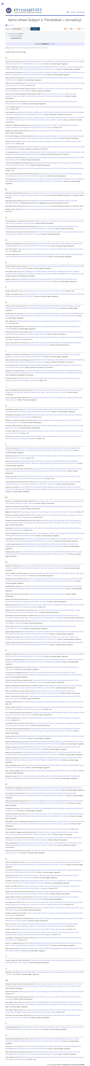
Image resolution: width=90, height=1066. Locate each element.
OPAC (67, 12)
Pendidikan (13, 36)
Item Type (52, 44)
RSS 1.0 (74, 29)
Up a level (10, 25)
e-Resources (81, 12)
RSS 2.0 (82, 29)
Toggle (3, 4)
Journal (73, 12)
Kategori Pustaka (13, 33)
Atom (67, 29)
